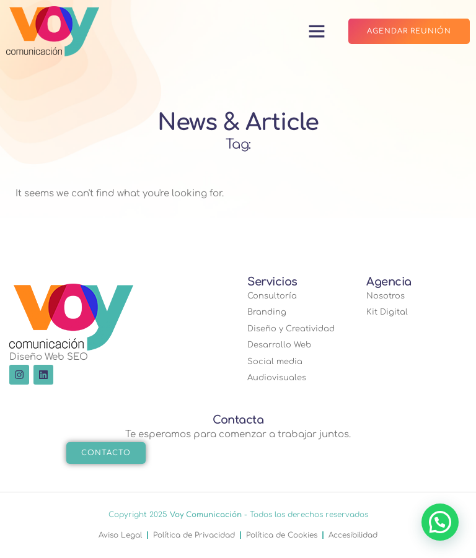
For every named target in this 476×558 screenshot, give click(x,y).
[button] (316, 31)
